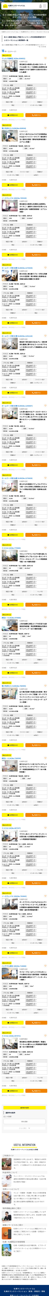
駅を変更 (24, 1121)
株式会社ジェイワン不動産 (17, 120)
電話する (37, 115)
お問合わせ (14, 115)
